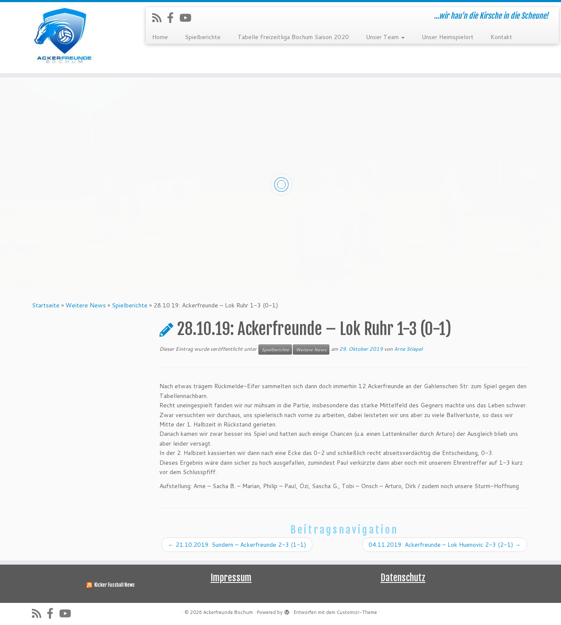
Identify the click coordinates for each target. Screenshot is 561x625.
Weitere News (85, 305)
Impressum (231, 577)
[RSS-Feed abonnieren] (159, 17)
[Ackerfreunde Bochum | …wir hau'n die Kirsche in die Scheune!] (65, 37)
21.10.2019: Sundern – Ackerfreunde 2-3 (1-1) (237, 544)
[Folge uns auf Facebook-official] (173, 17)
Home (160, 37)
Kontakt (501, 37)
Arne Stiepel (408, 348)
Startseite (46, 305)
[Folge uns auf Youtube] (188, 17)
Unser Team (385, 37)
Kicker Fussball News (114, 585)
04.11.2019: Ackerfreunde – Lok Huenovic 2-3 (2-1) (444, 544)
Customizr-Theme (357, 612)
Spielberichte (203, 37)
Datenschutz (402, 577)
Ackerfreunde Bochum (228, 612)
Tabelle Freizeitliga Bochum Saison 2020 (293, 37)
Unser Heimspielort (447, 37)
